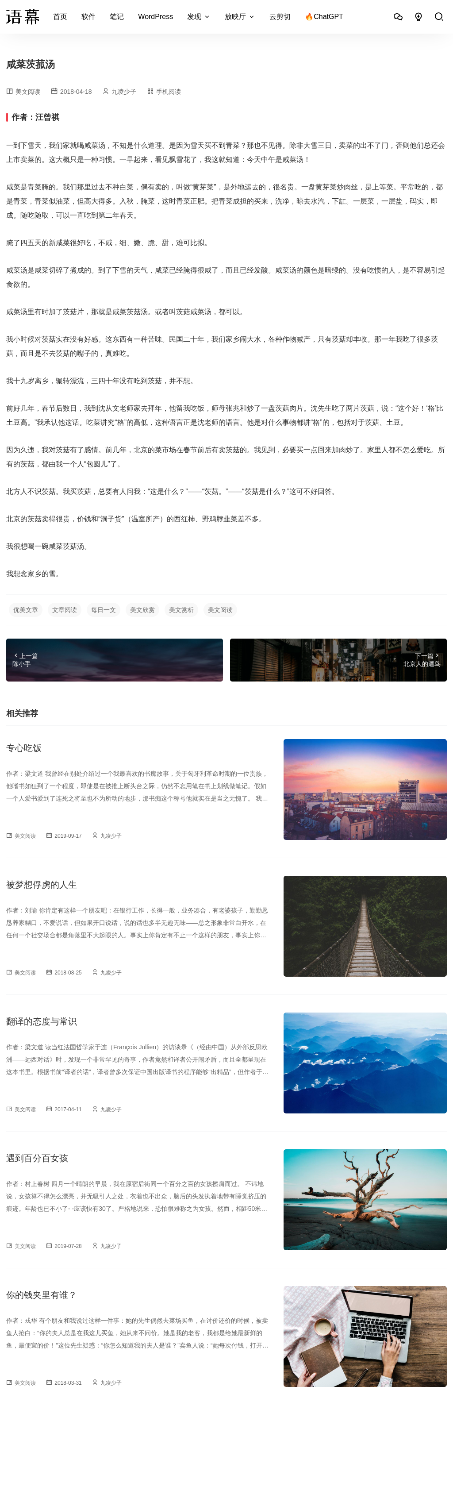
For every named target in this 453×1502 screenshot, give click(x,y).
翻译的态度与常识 (41, 1021)
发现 (194, 16)
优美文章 (25, 609)
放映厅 (235, 16)
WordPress (155, 16)
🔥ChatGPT (324, 16)
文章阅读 (64, 609)
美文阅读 (27, 91)
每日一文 (103, 609)
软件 (88, 16)
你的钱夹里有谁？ (41, 1295)
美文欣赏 (142, 609)
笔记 (117, 16)
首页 (60, 16)
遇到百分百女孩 (37, 1158)
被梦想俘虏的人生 (41, 885)
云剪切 (280, 16)
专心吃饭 (24, 748)
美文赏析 (181, 609)
